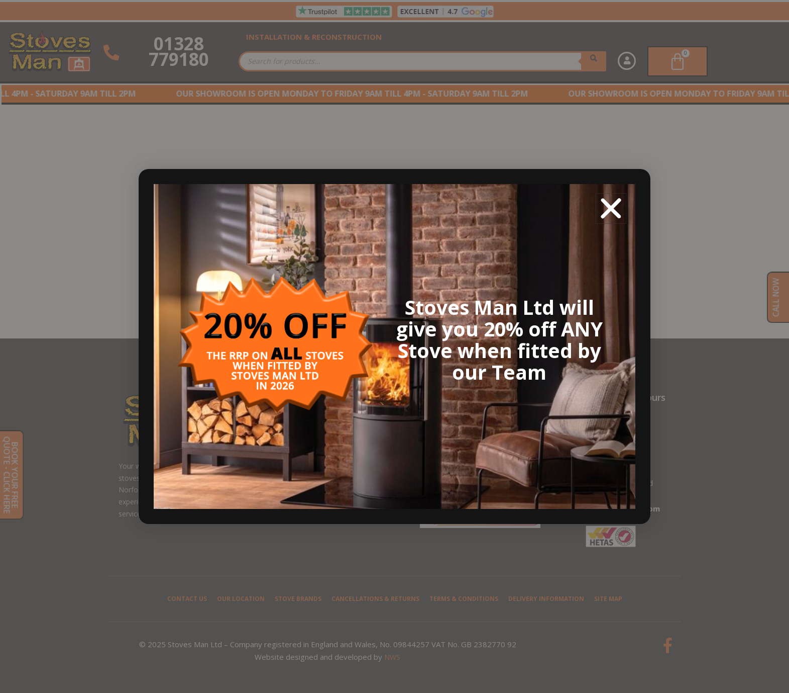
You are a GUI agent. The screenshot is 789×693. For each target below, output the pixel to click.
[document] (394, 346)
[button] (611, 208)
